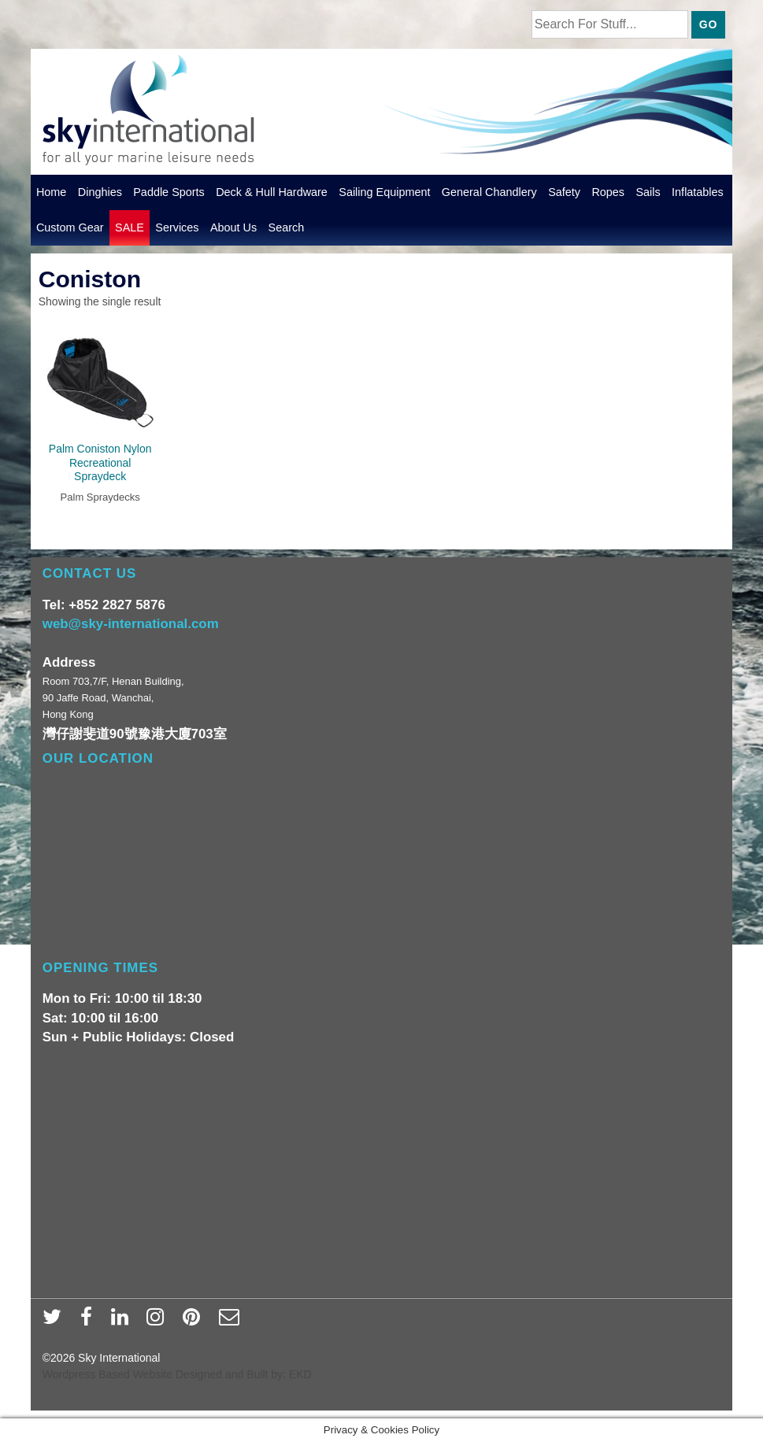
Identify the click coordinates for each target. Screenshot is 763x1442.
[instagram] (158, 1321)
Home (51, 192)
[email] (231, 1321)
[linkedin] (123, 1321)
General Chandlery (489, 192)
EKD (300, 1374)
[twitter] (56, 1321)
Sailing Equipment (384, 192)
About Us (233, 227)
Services (176, 227)
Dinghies (100, 192)
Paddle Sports (169, 192)
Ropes (607, 192)
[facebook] (89, 1321)
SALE (129, 227)
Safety (564, 192)
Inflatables (698, 192)
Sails (647, 192)
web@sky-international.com (131, 623)
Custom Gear (70, 227)
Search (287, 227)
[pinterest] (195, 1321)
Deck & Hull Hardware (272, 192)
